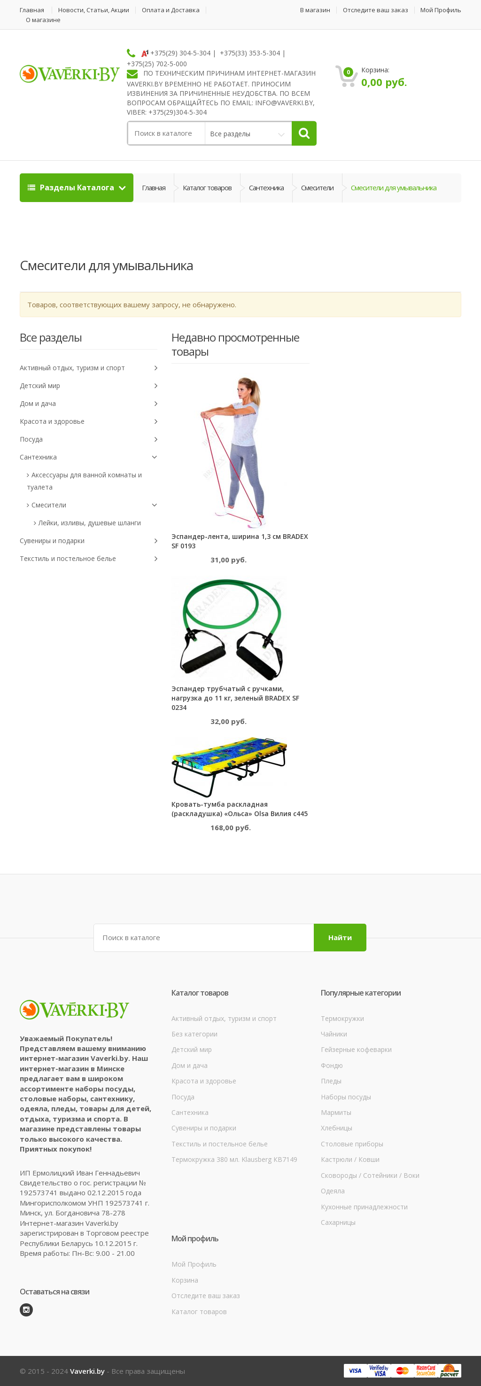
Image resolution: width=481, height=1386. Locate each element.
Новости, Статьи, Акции (93, 10)
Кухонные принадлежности (364, 1206)
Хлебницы (336, 1127)
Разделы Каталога (72, 187)
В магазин (315, 10)
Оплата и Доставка (171, 10)
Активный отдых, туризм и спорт (88, 368)
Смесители (317, 187)
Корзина (184, 1280)
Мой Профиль (440, 10)
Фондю (332, 1065)
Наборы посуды (346, 1096)
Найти (340, 937)
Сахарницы (338, 1222)
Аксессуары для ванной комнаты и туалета (84, 480)
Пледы (331, 1080)
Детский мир (88, 386)
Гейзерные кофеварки (356, 1049)
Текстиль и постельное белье (88, 559)
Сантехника (266, 187)
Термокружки (342, 1018)
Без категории (194, 1033)
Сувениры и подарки (88, 541)
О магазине (43, 19)
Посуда (88, 439)
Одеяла (333, 1190)
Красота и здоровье (88, 421)
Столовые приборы (352, 1143)
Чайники (334, 1033)
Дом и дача (88, 403)
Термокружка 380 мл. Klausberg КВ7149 (234, 1159)
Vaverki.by (87, 1371)
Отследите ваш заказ (375, 10)
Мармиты (336, 1112)
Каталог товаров (207, 187)
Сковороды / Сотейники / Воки (370, 1175)
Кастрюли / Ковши (350, 1159)
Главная (32, 10)
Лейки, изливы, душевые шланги (90, 522)
